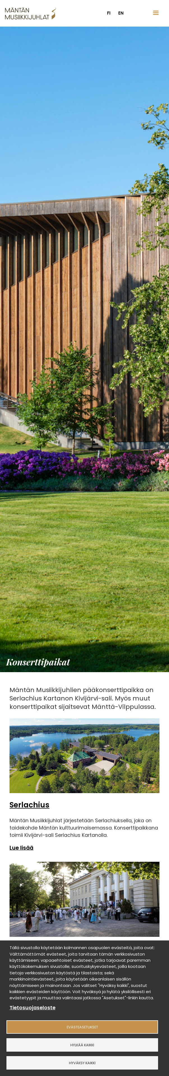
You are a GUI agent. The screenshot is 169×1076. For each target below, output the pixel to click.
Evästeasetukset (82, 1027)
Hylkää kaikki (82, 1045)
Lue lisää (21, 848)
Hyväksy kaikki (82, 1063)
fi (108, 13)
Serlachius (29, 805)
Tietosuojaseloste (32, 1008)
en (121, 13)
